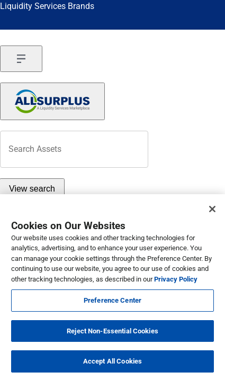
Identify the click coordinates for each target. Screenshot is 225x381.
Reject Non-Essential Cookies (112, 331)
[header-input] (74, 149)
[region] (112, 287)
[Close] (212, 209)
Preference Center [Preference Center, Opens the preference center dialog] (112, 300)
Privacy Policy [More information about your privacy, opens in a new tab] (175, 279)
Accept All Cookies (112, 361)
